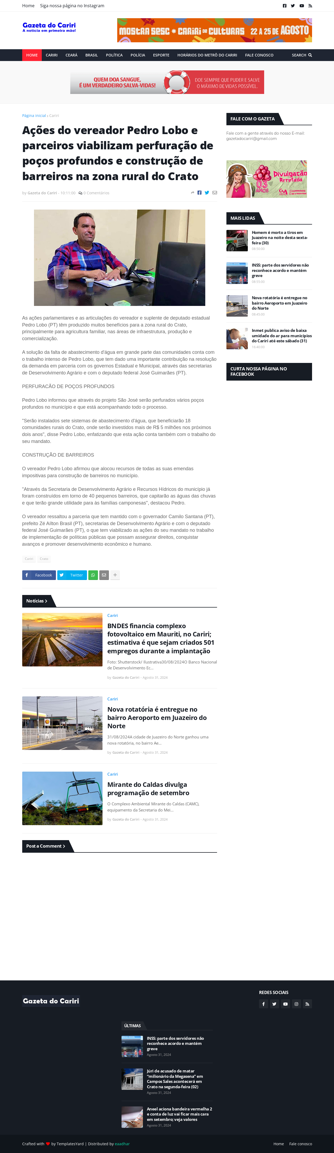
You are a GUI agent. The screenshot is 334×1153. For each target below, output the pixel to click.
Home (28, 6)
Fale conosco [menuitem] (259, 55)
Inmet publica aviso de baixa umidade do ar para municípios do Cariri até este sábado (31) (282, 335)
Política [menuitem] (114, 55)
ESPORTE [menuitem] (161, 55)
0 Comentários (96, 192)
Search (299, 55)
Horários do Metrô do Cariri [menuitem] (207, 55)
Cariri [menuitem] (52, 55)
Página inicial (34, 115)
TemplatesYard (70, 1143)
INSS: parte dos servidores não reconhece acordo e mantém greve (280, 270)
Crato (44, 558)
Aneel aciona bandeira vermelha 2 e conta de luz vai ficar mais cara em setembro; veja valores (179, 1114)
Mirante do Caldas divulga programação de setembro (148, 788)
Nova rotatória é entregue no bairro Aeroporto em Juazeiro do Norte (157, 717)
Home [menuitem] (32, 55)
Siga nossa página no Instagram (72, 6)
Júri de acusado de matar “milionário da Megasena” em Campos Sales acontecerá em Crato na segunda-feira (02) (175, 1078)
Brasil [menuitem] (91, 55)
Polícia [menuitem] (138, 55)
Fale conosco (300, 1143)
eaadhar (122, 1143)
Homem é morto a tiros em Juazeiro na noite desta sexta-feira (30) (280, 237)
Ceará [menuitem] (71, 55)
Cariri (54, 115)
